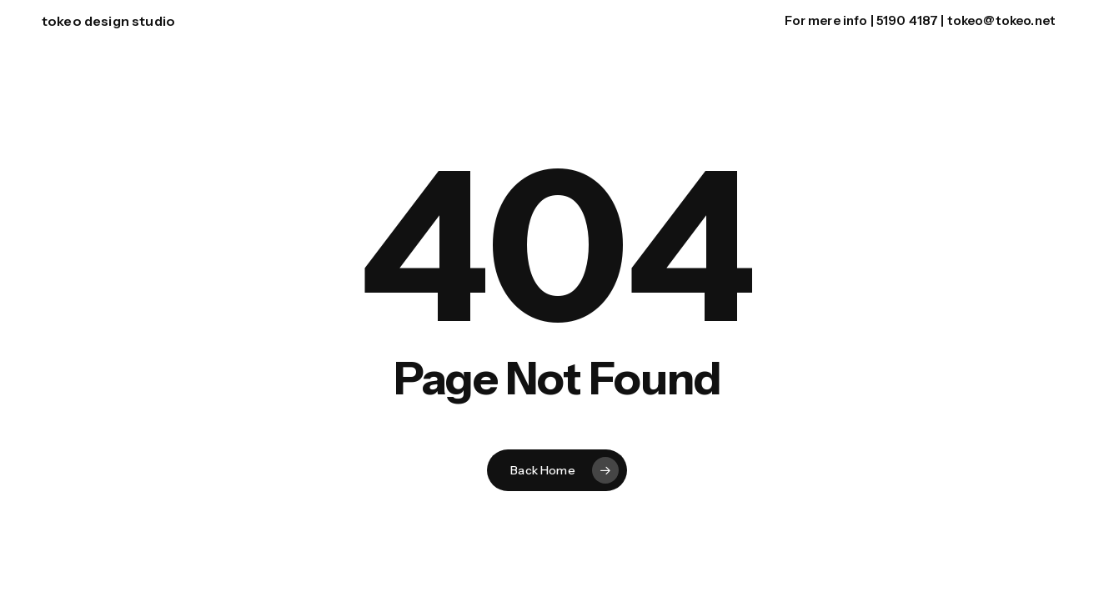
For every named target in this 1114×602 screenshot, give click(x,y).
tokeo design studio (108, 21)
